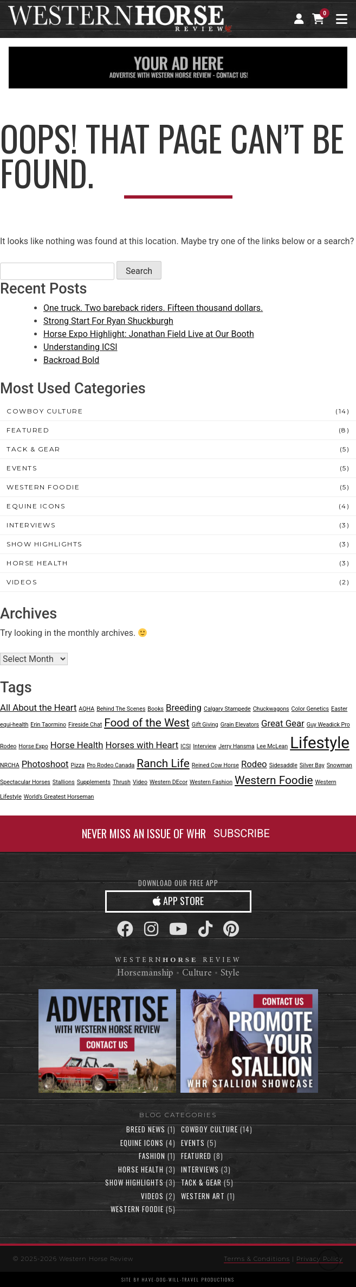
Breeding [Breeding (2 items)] (184, 707)
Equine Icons (36, 506)
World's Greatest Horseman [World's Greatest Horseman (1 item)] (59, 796)
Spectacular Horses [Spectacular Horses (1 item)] (25, 782)
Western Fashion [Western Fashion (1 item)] (211, 782)
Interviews (31, 525)
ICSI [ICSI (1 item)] (185, 746)
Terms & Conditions (257, 1259)
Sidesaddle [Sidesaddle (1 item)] (283, 765)
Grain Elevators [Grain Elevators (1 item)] (240, 724)
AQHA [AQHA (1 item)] (86, 708)
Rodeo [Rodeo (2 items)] (254, 764)
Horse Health (37, 563)
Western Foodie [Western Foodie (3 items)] (274, 780)
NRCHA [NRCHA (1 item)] (10, 765)
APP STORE (178, 901)
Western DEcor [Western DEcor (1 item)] (168, 782)
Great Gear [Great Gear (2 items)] (283, 723)
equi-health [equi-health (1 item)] (14, 724)
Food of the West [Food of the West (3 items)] (147, 722)
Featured (28, 430)
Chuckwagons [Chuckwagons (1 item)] (271, 708)
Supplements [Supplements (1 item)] (94, 782)
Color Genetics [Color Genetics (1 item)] (310, 708)
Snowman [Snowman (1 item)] (339, 765)
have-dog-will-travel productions (188, 1279)
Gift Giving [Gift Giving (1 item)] (205, 724)
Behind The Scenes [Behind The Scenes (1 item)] (120, 708)
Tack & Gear (34, 449)
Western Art (203, 1195)
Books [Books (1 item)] (155, 708)
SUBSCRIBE (241, 833)
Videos (22, 582)
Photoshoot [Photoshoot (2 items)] (45, 764)
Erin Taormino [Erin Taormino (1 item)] (48, 724)
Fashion (152, 1155)
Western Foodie (43, 487)
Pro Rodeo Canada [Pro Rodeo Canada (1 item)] (110, 765)
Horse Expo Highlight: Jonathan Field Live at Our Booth (148, 334)
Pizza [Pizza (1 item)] (77, 765)
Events (22, 468)
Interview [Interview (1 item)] (204, 746)
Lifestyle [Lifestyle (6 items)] (319, 743)
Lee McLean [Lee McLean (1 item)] (272, 746)
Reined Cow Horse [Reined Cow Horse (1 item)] (215, 765)
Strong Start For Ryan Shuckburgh (108, 321)
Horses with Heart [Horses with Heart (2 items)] (141, 745)
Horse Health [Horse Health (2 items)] (76, 745)
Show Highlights (44, 544)
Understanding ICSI (80, 347)
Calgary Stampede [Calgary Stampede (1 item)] (227, 708)
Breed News (145, 1129)
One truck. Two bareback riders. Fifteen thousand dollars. (153, 308)
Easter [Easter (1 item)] (339, 708)
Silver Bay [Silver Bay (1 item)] (312, 765)
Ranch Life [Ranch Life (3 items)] (163, 763)
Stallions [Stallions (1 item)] (64, 782)
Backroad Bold (71, 360)
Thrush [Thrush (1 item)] (122, 782)
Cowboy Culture (45, 411)
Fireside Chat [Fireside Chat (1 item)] (85, 724)
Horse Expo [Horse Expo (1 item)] (33, 746)
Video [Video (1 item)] (140, 782)
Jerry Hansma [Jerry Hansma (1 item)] (236, 746)
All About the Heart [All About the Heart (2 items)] (38, 707)
